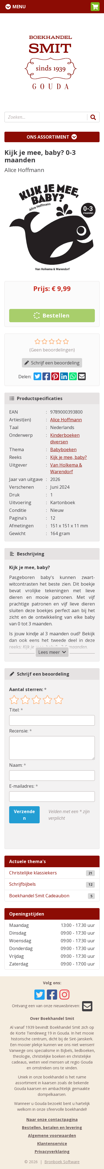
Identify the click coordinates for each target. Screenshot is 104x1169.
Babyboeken (63, 449)
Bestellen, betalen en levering (52, 1127)
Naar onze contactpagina (52, 1119)
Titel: (14, 710)
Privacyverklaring (52, 1151)
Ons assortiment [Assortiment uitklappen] (48, 137)
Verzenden (24, 814)
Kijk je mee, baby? (68, 457)
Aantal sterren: (26, 689)
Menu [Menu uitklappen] (19, 7)
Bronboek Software (62, 1161)
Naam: (15, 765)
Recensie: (18, 731)
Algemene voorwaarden (52, 1135)
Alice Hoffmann (66, 420)
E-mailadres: (21, 786)
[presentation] (44, 836)
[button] (95, 6)
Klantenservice (52, 1143)
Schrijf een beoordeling (52, 363)
